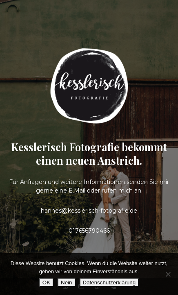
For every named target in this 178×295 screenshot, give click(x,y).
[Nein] (168, 274)
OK (46, 282)
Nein (66, 282)
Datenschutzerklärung (109, 282)
